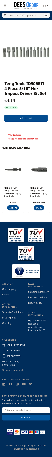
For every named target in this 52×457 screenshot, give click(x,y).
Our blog (7, 323)
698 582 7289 (14, 356)
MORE (39, 207)
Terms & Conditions (12, 312)
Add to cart (26, 118)
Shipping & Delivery (38, 291)
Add (13, 207)
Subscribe (26, 417)
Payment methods (37, 297)
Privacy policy (9, 317)
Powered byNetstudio (26, 448)
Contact (6, 294)
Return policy (35, 302)
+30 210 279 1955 (16, 345)
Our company (9, 289)
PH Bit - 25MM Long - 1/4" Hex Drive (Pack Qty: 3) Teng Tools (38, 192)
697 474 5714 (14, 350)
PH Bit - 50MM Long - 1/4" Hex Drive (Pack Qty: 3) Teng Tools (12, 192)
